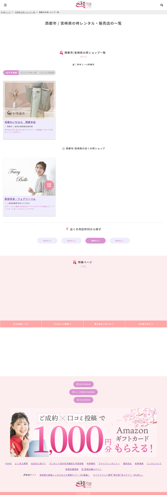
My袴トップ (21, 323)
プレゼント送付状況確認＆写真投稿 (66, 463)
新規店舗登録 (71, 469)
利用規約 (91, 463)
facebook (83, 399)
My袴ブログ (146, 323)
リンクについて (154, 463)
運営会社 (127, 463)
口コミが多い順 (28, 72)
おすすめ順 (11, 72)
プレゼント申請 (63, 323)
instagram (83, 384)
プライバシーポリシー (109, 463)
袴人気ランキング (104, 323)
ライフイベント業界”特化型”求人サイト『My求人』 (118, 474)
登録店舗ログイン (92, 469)
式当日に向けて (38, 463)
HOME (8, 463)
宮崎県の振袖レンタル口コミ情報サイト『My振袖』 (65, 474)
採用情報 (139, 463)
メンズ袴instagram (83, 392)
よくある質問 (21, 463)
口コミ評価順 (47, 72)
